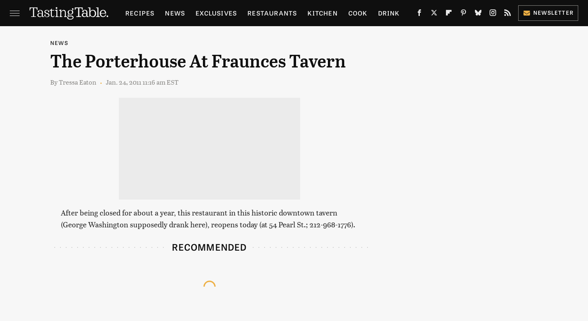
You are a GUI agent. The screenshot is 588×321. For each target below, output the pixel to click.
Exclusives (216, 13)
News (175, 13)
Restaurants (272, 13)
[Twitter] (434, 14)
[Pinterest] (463, 14)
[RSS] (507, 14)
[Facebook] (419, 14)
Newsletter (548, 12)
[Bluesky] (478, 14)
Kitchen (322, 13)
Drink (389, 13)
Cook (358, 13)
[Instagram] (493, 14)
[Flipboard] (449, 14)
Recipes (139, 13)
